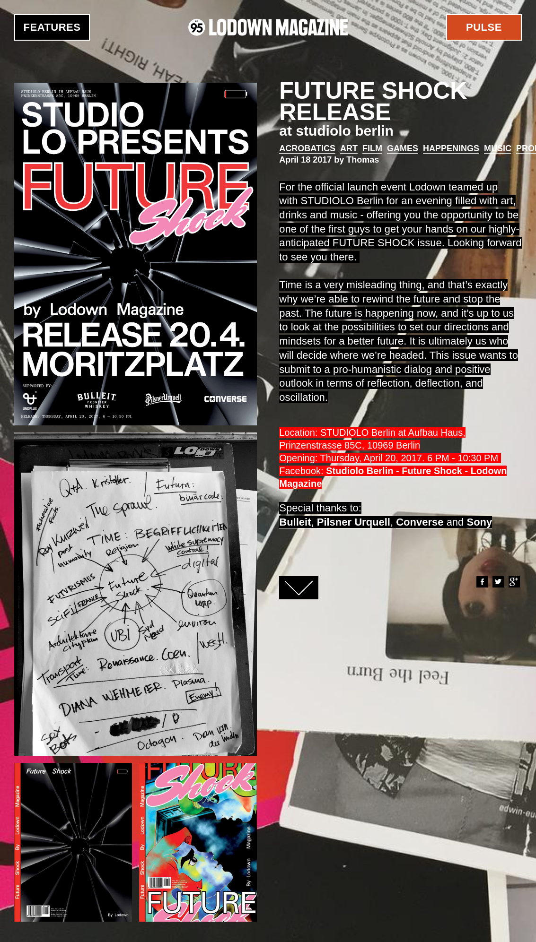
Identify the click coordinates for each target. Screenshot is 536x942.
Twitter (497, 582)
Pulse (484, 27)
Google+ (514, 582)
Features (52, 27)
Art (349, 148)
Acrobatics (307, 148)
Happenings (451, 148)
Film (372, 148)
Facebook (481, 582)
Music (497, 148)
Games (402, 148)
